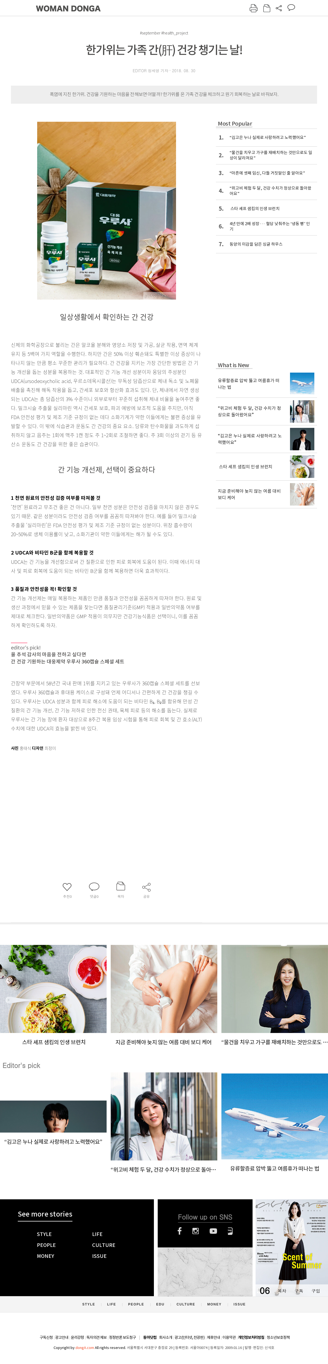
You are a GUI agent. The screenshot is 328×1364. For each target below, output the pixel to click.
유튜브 (213, 1231)
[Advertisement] (93, 796)
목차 (281, 1291)
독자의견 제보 (96, 1337)
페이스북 (179, 1231)
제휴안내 (213, 1337)
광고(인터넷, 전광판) (189, 1337)
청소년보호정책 (278, 1337)
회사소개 (165, 1337)
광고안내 (61, 1337)
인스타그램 (195, 1231)
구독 (298, 1291)
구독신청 (46, 1337)
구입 (315, 1291)
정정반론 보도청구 (122, 1337)
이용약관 (229, 1337)
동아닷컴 (149, 1337)
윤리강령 (77, 1337)
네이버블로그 (230, 1231)
